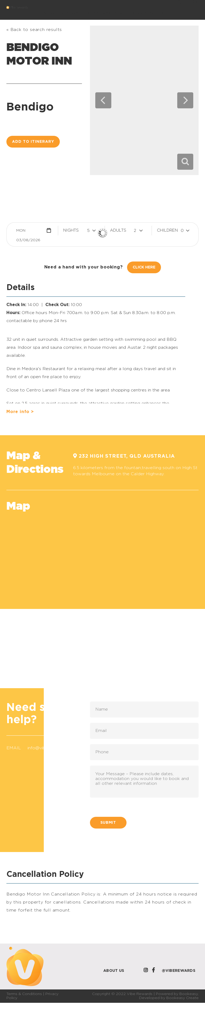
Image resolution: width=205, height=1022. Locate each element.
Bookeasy (188, 994)
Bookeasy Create (182, 998)
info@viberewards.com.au (54, 748)
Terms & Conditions (24, 994)
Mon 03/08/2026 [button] (28, 232)
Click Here (144, 267)
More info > (20, 412)
